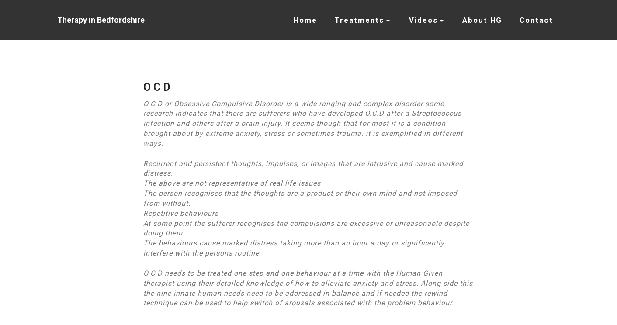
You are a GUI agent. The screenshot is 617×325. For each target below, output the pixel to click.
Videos (423, 20)
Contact (536, 20)
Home (305, 20)
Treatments (359, 20)
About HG (482, 20)
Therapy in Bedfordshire (101, 19)
